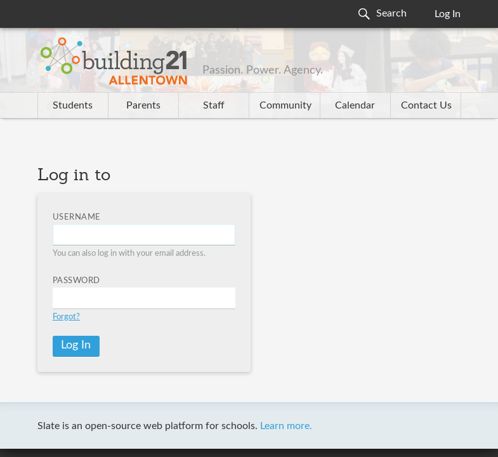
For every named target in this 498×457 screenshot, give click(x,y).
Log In (448, 14)
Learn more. (286, 426)
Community (285, 105)
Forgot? (66, 317)
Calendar (355, 105)
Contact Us (426, 105)
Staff (214, 105)
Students (73, 105)
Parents (143, 105)
